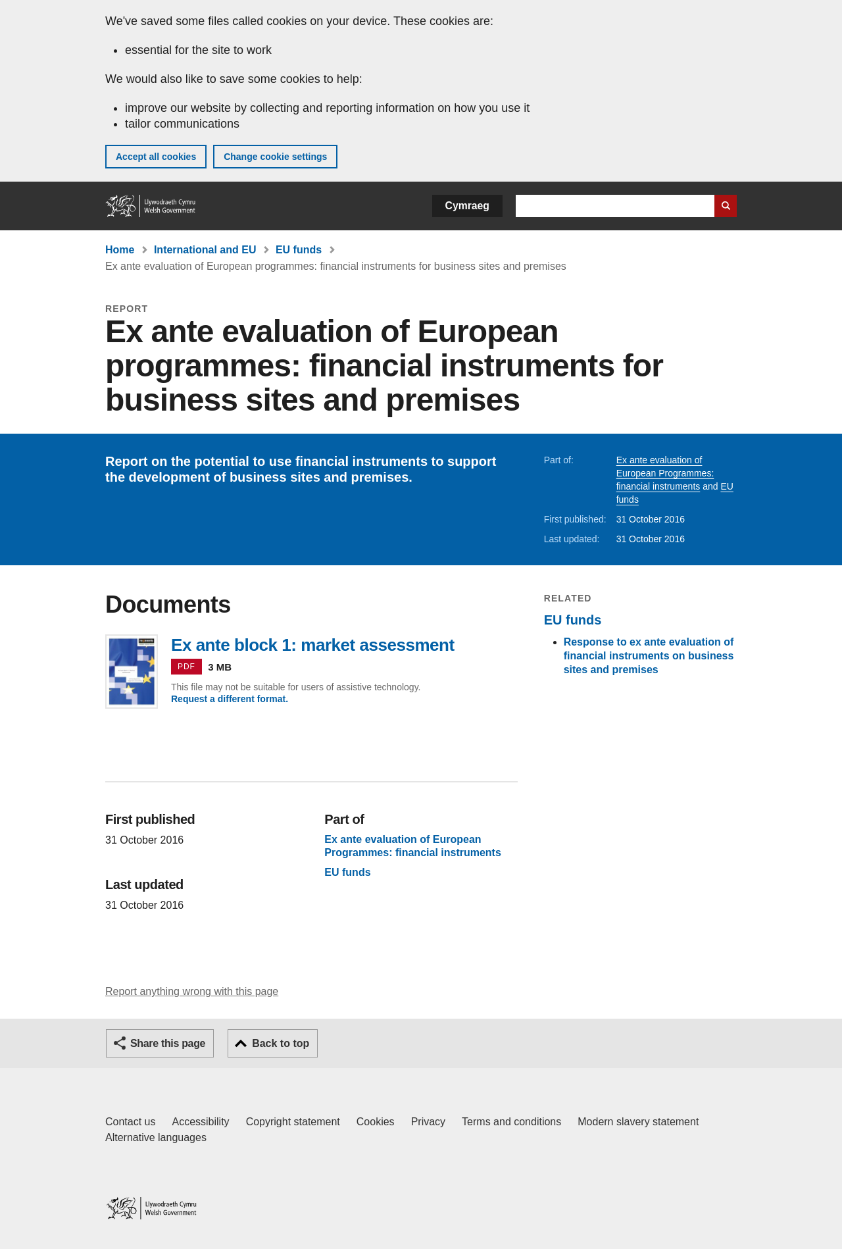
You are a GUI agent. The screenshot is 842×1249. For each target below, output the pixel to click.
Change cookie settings (275, 156)
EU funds (299, 249)
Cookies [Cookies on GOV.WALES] (376, 1121)
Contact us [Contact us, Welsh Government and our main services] (130, 1121)
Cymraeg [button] (467, 205)
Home (119, 249)
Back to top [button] (280, 1043)
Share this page (167, 1043)
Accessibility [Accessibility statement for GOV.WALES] (200, 1121)
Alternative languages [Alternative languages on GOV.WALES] (156, 1137)
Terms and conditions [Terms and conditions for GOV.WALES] (511, 1121)
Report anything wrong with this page (191, 991)
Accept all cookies (156, 156)
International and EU (205, 249)
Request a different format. (229, 699)
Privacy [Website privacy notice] (428, 1121)
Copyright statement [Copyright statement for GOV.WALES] (293, 1121)
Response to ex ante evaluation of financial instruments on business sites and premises (649, 655)
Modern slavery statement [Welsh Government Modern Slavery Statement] (638, 1121)
